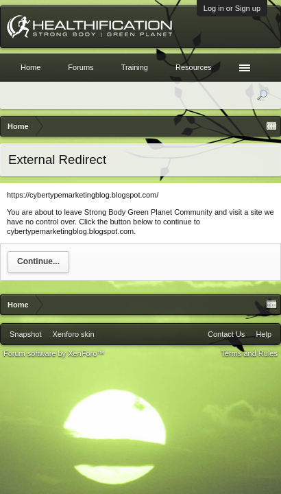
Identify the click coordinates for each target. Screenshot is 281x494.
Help (263, 334)
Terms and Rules (249, 353)
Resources (193, 67)
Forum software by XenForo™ (53, 353)
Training (134, 67)
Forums (80, 67)
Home (30, 67)
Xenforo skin (73, 334)
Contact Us (226, 334)
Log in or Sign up (232, 8)
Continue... (38, 261)
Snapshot (25, 334)
